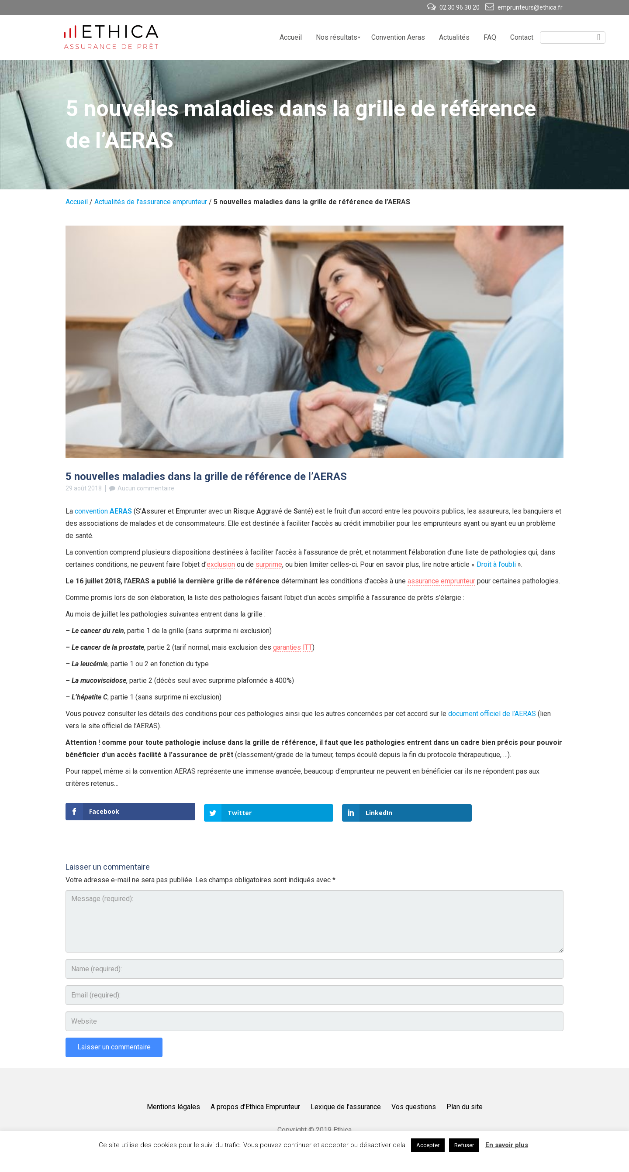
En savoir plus (506, 1145)
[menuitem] (290, 37)
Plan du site (464, 1105)
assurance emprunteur (441, 581)
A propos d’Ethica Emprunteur (255, 1105)
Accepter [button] (427, 1145)
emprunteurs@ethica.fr (524, 7)
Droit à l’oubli (498, 564)
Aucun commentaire (146, 488)
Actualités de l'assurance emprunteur (150, 202)
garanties (287, 647)
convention (103, 511)
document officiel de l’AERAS (492, 713)
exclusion (221, 564)
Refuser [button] (464, 1145)
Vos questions (413, 1105)
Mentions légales (173, 1105)
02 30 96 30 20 (454, 7)
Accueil (77, 202)
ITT (308, 647)
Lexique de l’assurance (346, 1105)
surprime (269, 564)
